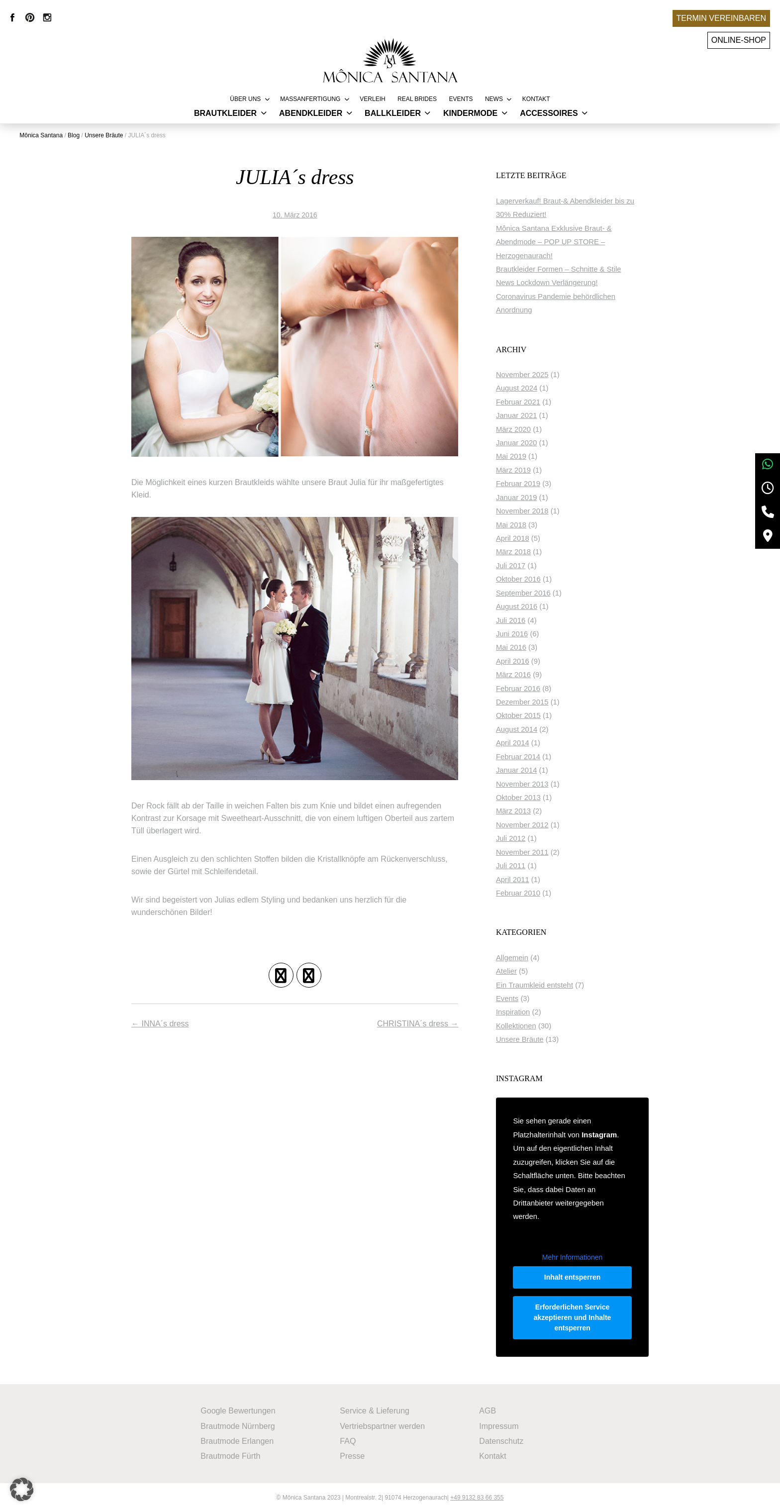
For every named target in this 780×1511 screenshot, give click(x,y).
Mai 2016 (523, 647)
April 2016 (525, 661)
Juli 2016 (523, 620)
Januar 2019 (529, 497)
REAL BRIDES (417, 99)
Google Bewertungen (238, 1409)
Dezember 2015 (534, 702)
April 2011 (525, 879)
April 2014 (525, 743)
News (494, 99)
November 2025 (534, 374)
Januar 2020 (529, 443)
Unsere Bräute (532, 1039)
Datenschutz (502, 1439)
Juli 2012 (523, 838)
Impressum (499, 1424)
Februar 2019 (530, 484)
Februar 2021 (530, 401)
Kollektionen (528, 1025)
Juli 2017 (523, 565)
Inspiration (525, 1012)
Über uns (245, 99)
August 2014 (529, 729)
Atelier (518, 971)
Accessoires (549, 113)
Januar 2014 (529, 770)
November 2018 (534, 511)
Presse (352, 1454)
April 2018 (525, 538)
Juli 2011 (523, 866)
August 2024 (529, 388)
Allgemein (524, 957)
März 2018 (525, 552)
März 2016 (525, 675)
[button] (22, 1489)
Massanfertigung (310, 99)
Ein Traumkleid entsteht (546, 985)
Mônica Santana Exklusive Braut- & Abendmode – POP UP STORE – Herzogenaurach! (566, 241)
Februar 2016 (530, 688)
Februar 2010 (530, 893)
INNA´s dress (160, 1028)
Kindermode (470, 113)
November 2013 (534, 784)
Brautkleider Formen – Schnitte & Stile (571, 269)
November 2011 (534, 852)
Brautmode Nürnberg (238, 1424)
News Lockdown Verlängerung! (559, 283)
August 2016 (529, 606)
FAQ (348, 1439)
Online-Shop (738, 40)
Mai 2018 (523, 524)
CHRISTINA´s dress (429, 1028)
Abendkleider (310, 113)
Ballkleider (393, 113)
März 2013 (525, 811)
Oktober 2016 (530, 579)
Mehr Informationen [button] (578, 1256)
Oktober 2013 (530, 798)
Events (461, 99)
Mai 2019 (523, 456)
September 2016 (535, 593)
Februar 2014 (530, 756)
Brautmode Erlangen (237, 1439)
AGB (488, 1409)
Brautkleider (225, 113)
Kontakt (536, 99)
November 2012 (534, 824)
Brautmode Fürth (231, 1454)
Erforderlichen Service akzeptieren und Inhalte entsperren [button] (578, 1317)
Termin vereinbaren (721, 18)
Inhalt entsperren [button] (578, 1276)
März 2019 (525, 470)
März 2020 (525, 429)
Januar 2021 (529, 415)
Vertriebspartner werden (382, 1424)
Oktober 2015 (530, 715)
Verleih (372, 99)
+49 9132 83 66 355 (476, 1496)
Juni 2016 (524, 634)
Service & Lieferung (375, 1409)
